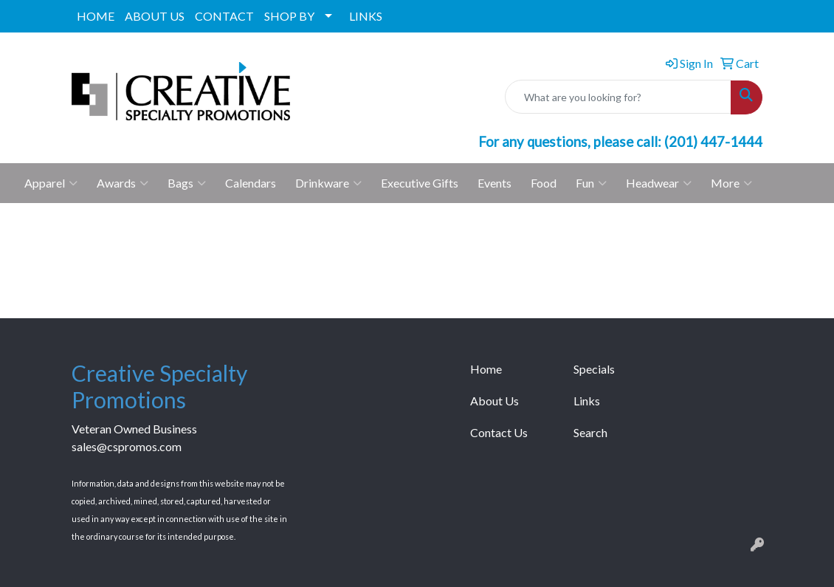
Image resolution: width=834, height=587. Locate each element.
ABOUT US (155, 16)
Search (590, 432)
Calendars (250, 183)
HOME (95, 16)
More (731, 183)
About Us (494, 401)
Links (586, 401)
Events (494, 183)
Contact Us (499, 432)
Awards (122, 183)
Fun (591, 183)
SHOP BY (289, 16)
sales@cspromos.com (127, 446)
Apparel (50, 183)
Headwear (659, 183)
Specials (594, 369)
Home (486, 369)
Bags (187, 183)
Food (543, 183)
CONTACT (224, 16)
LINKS (365, 16)
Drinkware (328, 183)
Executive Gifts (419, 183)
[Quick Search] (618, 97)
